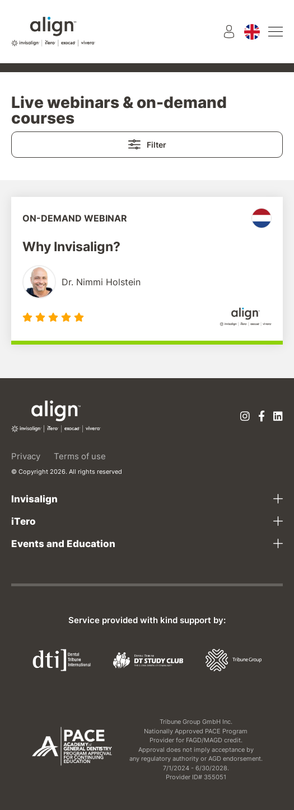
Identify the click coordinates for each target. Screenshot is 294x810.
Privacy (25, 456)
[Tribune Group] (233, 659)
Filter (147, 144)
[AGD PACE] (72, 746)
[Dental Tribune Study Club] (148, 659)
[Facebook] (261, 417)
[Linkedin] (278, 417)
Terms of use (80, 456)
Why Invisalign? (71, 246)
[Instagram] (245, 417)
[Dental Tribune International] (61, 659)
